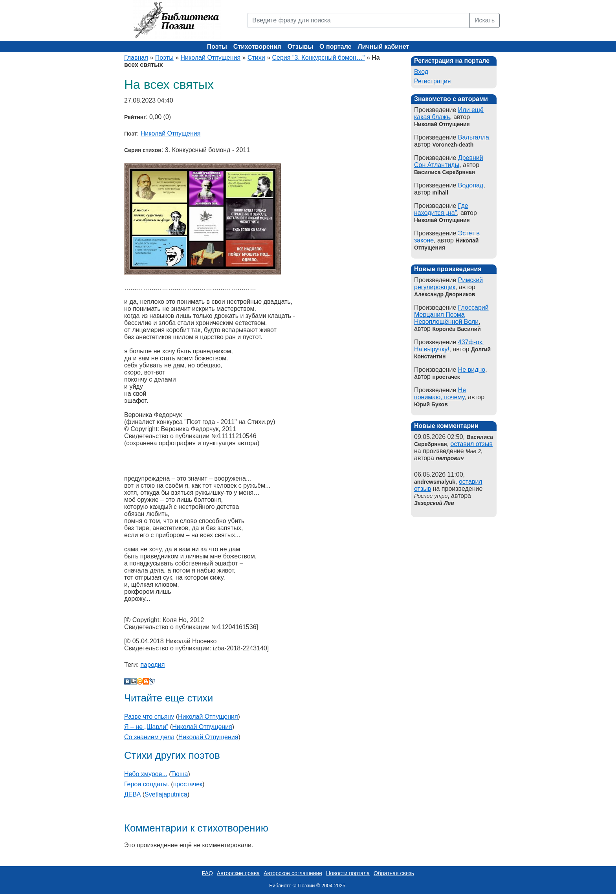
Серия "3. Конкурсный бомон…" (318, 57)
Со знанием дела (149, 737)
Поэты (217, 46)
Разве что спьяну (149, 716)
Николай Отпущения (211, 57)
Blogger (146, 681)
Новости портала (348, 873)
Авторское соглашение (293, 873)
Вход (421, 71)
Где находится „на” (441, 209)
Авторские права (238, 873)
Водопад (470, 185)
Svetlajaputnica (166, 794)
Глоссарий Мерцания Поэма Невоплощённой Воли (451, 314)
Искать (485, 20)
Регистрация (432, 81)
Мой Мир (140, 681)
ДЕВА (132, 794)
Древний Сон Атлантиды (448, 161)
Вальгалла (473, 137)
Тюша (179, 774)
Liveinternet (133, 681)
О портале (335, 46)
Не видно (471, 369)
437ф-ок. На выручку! (449, 345)
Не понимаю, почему (440, 393)
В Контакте (127, 681)
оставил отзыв (472, 444)
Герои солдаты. (146, 784)
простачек (187, 784)
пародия (152, 664)
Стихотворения (257, 46)
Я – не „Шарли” (146, 726)
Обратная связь (394, 873)
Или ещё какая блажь (449, 113)
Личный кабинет (383, 46)
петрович (450, 458)
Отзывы (300, 46)
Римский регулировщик (448, 283)
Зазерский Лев (434, 503)
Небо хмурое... (145, 774)
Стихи (256, 57)
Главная (136, 57)
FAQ (207, 873)
